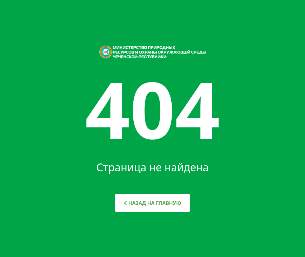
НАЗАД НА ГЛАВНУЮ (152, 203)
